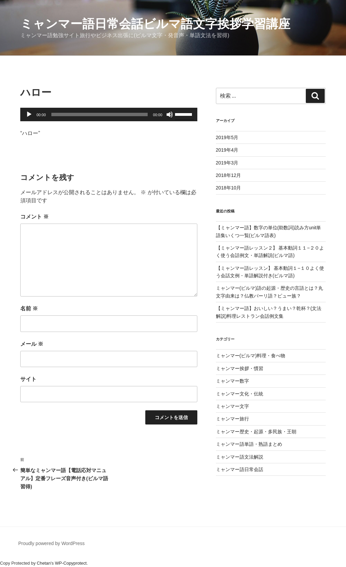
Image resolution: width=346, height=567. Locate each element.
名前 (29, 308)
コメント (34, 217)
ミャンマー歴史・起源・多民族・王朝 (256, 431)
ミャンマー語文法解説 (239, 457)
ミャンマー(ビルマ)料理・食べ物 (250, 355)
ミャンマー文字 (232, 406)
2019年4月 (227, 150)
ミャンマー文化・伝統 (239, 393)
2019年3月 (227, 162)
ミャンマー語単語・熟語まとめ (249, 444)
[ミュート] (169, 114)
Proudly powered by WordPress (51, 543)
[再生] (29, 114)
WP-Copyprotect (71, 563)
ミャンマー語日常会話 (239, 469)
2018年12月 (228, 175)
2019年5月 (227, 137)
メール (31, 344)
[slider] (99, 114)
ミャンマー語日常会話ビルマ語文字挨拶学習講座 (155, 24)
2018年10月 (228, 187)
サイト (28, 379)
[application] (108, 114)
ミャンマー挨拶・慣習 (239, 368)
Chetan (44, 563)
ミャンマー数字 (232, 381)
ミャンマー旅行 (232, 418)
